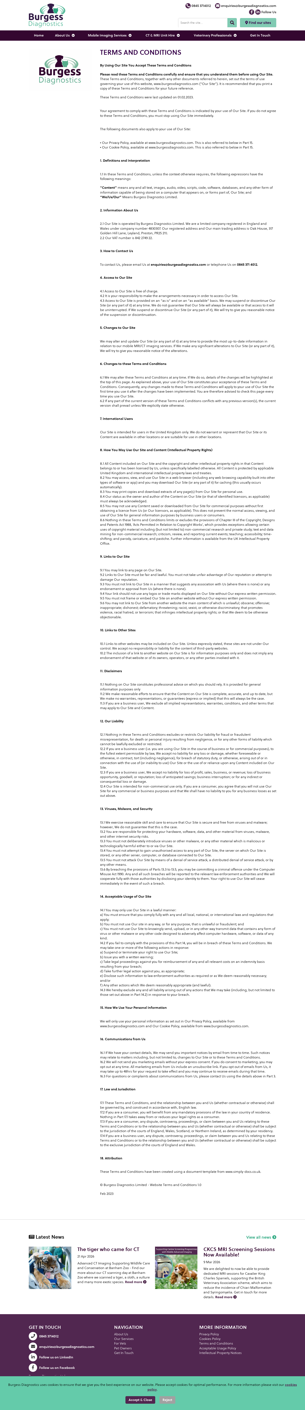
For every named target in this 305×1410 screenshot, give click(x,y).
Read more (135, 1282)
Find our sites (258, 23)
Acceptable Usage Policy (217, 1348)
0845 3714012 (198, 5)
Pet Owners (123, 1348)
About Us (65, 35)
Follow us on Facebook (52, 1368)
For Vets (120, 1343)
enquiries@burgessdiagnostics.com (245, 5)
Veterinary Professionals (215, 35)
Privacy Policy (209, 1334)
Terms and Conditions (216, 1343)
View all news (261, 1237)
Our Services (124, 1339)
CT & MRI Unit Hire (163, 35)
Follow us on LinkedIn (51, 1357)
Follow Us (265, 12)
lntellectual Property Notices (220, 1353)
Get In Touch (260, 35)
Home (39, 35)
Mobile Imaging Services (110, 35)
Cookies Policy (209, 1339)
